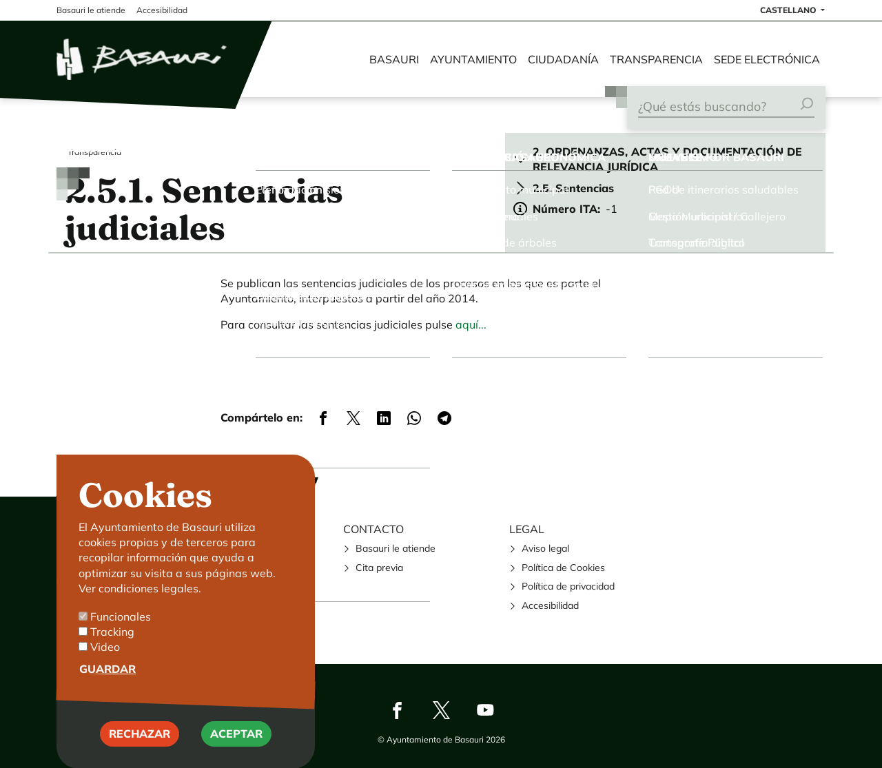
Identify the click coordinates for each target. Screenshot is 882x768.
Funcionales (120, 626)
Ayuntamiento (473, 59)
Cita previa (379, 567)
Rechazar (139, 744)
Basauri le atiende (395, 548)
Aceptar (236, 744)
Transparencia (656, 59)
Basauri (394, 59)
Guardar (107, 678)
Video (105, 657)
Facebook (397, 710)
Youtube (485, 710)
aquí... (470, 324)
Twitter (441, 710)
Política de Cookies (563, 567)
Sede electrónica (767, 59)
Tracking (112, 642)
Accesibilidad (550, 605)
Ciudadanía (563, 59)
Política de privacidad (568, 586)
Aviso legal (545, 548)
